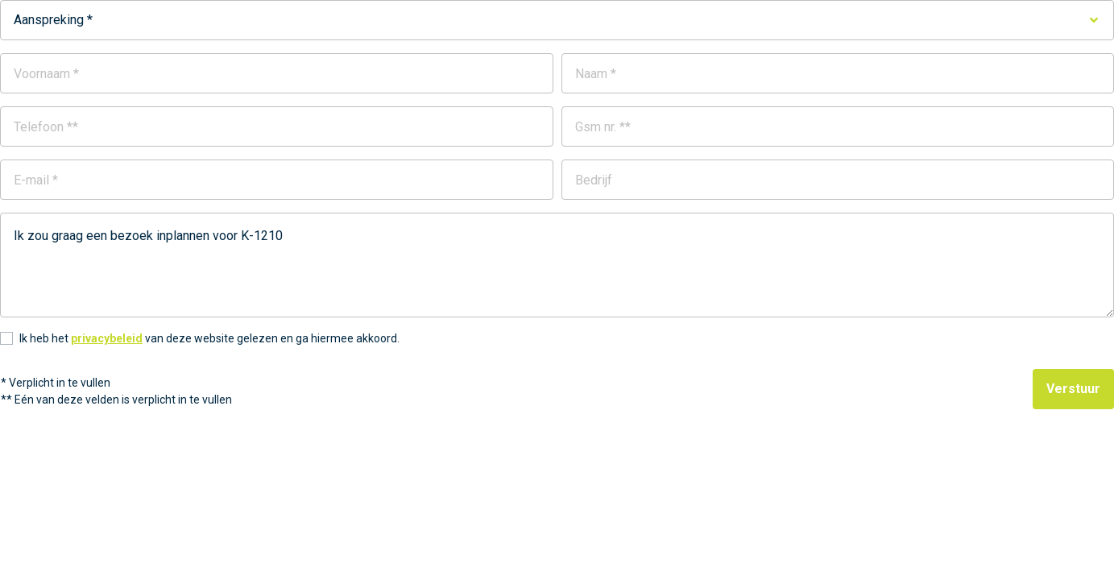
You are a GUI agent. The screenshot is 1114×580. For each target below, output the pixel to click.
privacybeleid (107, 338)
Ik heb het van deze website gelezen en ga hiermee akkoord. (209, 338)
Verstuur (1073, 388)
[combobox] (557, 20)
